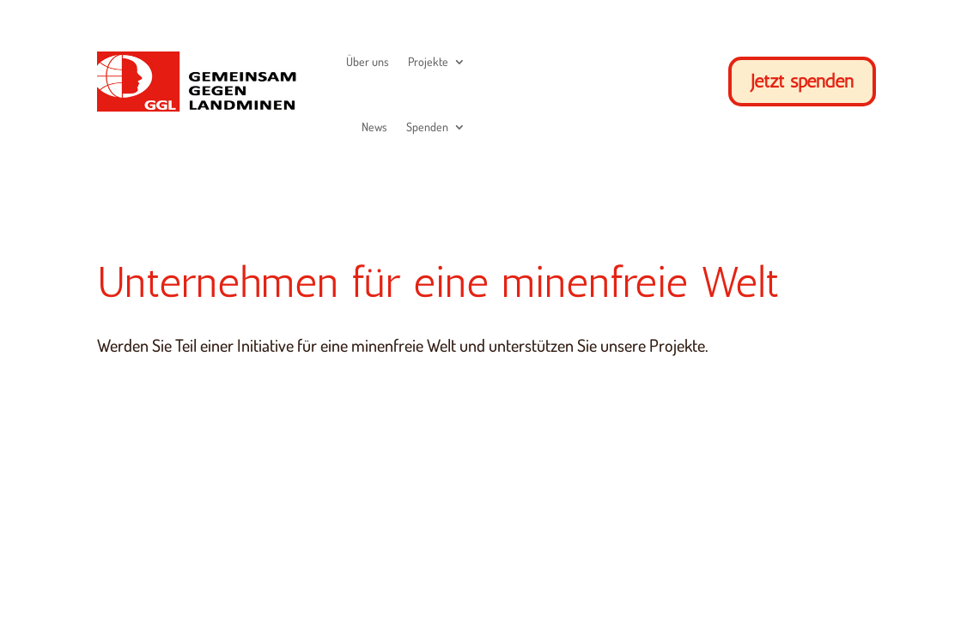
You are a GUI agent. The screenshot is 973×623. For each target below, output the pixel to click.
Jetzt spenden (802, 81)
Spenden (427, 126)
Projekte (428, 61)
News (374, 126)
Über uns (367, 61)
